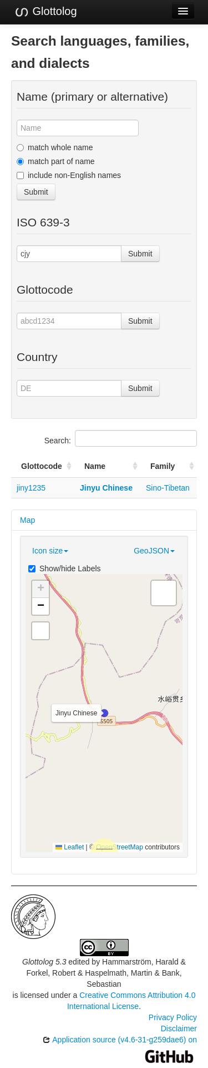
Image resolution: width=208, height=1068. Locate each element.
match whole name (55, 147)
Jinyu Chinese (106, 487)
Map (27, 520)
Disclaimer (179, 1028)
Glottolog (45, 11)
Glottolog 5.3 (44, 961)
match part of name (56, 161)
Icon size (50, 550)
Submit (36, 191)
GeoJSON (154, 550)
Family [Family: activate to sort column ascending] (162, 466)
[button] (104, 713)
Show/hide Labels (64, 568)
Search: (120, 438)
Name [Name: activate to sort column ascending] (94, 466)
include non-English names (69, 175)
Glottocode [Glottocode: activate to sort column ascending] (41, 466)
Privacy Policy (173, 1017)
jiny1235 (31, 487)
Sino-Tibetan (168, 487)
